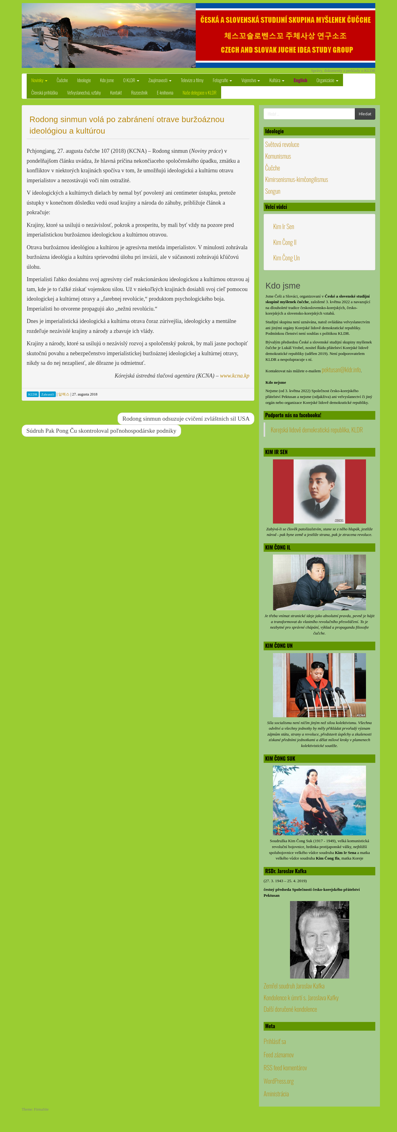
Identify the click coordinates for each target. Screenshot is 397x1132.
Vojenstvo (250, 80)
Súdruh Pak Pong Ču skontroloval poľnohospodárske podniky (101, 430)
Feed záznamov (279, 1054)
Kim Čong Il (285, 242)
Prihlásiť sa (275, 1041)
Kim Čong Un (286, 257)
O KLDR (131, 80)
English (300, 80)
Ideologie (84, 80)
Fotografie (222, 80)
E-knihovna (165, 92)
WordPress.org (279, 1081)
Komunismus (278, 156)
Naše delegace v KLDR (199, 92)
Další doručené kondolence (290, 1009)
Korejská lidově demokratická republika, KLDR (317, 429)
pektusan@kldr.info (341, 369)
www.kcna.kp (234, 376)
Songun (272, 191)
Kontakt (116, 92)
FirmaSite (41, 1109)
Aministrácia (276, 1093)
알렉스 (63, 394)
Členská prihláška (44, 92)
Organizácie (327, 80)
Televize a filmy (192, 80)
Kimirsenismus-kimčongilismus (296, 179)
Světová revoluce (282, 144)
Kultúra (276, 80)
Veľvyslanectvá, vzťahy (84, 92)
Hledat (365, 114)
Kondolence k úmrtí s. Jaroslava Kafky (301, 997)
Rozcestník (139, 92)
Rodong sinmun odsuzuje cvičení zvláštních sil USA (186, 418)
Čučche (62, 80)
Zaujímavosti (160, 80)
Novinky (39, 80)
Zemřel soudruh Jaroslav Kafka (294, 985)
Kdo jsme (107, 80)
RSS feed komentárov (285, 1067)
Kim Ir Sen (283, 226)
